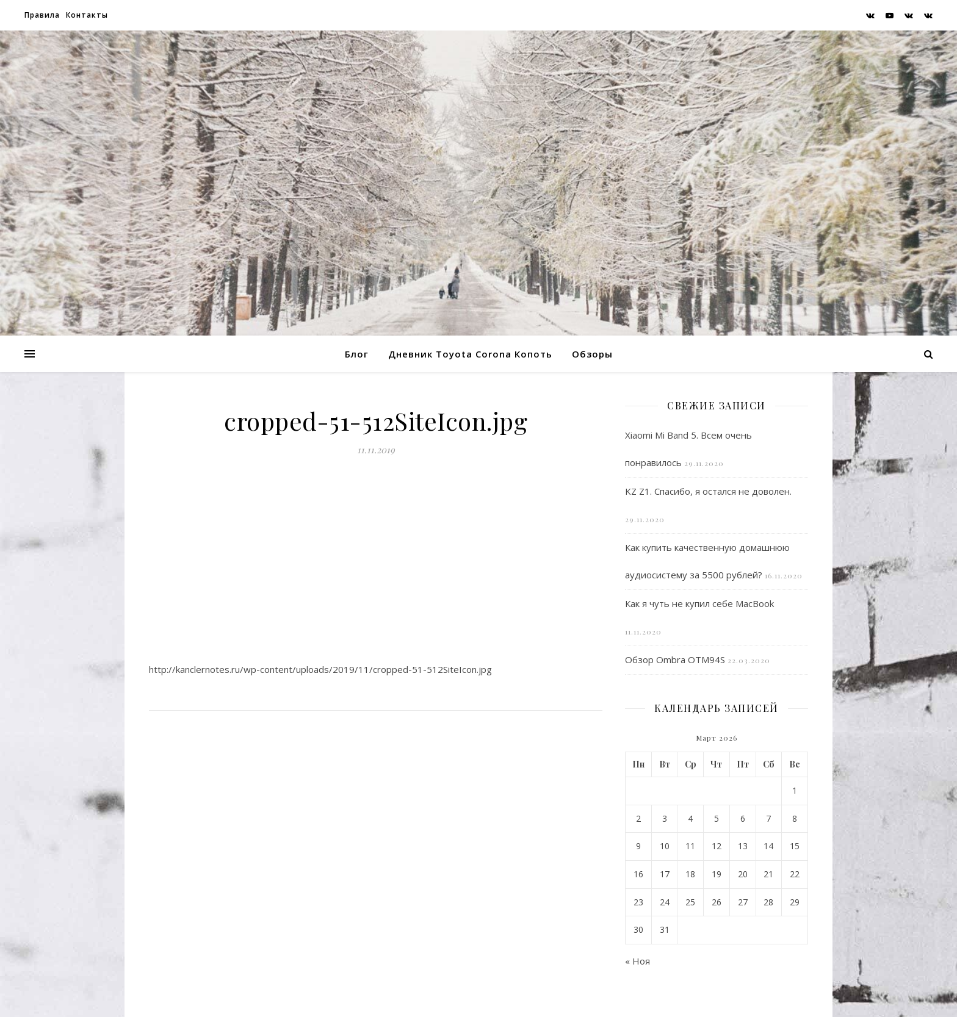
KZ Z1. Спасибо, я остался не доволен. (708, 491)
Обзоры (592, 354)
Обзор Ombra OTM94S (675, 659)
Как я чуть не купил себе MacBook (699, 603)
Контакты (87, 15)
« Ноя (637, 961)
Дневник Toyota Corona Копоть (470, 354)
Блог (357, 354)
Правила (42, 15)
